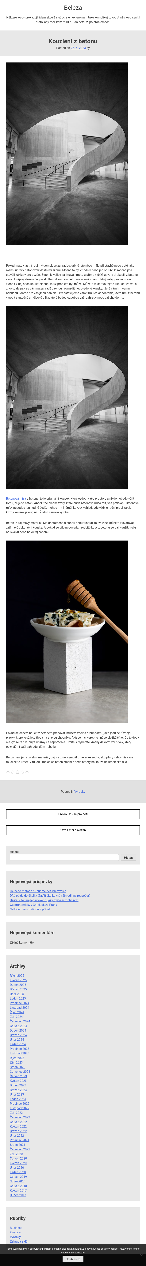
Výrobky (79, 791)
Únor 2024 (17, 1039)
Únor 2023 (17, 1094)
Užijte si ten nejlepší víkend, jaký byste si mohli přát (44, 900)
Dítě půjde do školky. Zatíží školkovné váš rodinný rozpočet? (50, 895)
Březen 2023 (18, 1090)
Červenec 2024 (20, 1021)
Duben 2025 (18, 985)
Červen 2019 (18, 1177)
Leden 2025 (18, 998)
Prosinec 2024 (19, 1003)
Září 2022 (16, 1113)
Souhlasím (73, 1259)
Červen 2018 (18, 1186)
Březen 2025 (18, 989)
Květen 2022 (18, 1126)
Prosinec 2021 (19, 1140)
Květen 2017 (18, 1190)
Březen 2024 (18, 1035)
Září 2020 (16, 1154)
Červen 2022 (18, 1122)
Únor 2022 (17, 1135)
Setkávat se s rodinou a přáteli (30, 909)
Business (16, 1228)
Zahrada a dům (20, 1241)
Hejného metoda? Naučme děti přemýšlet (38, 891)
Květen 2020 (18, 1163)
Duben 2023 (18, 1085)
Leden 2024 (18, 1044)
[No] (141, 1255)
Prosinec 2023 (19, 1049)
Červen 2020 (18, 1158)
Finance (15, 1232)
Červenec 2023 (20, 1071)
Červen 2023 (18, 1076)
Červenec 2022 (20, 1117)
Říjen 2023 (17, 1058)
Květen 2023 (18, 1081)
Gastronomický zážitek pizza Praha (33, 905)
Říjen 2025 (17, 975)
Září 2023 (16, 1062)
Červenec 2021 (20, 1149)
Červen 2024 (18, 1026)
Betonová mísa (16, 498)
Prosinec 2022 (19, 1103)
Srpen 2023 (17, 1067)
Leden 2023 (18, 1099)
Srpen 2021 (17, 1145)
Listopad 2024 (19, 1007)
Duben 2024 (18, 1030)
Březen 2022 (18, 1131)
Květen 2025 (18, 980)
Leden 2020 (18, 1172)
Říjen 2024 (17, 1012)
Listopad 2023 (19, 1053)
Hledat (14, 852)
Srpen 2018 (17, 1181)
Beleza (73, 7)
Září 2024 (16, 1017)
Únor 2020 (17, 1167)
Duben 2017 (18, 1195)
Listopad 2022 (19, 1108)
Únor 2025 (17, 994)
